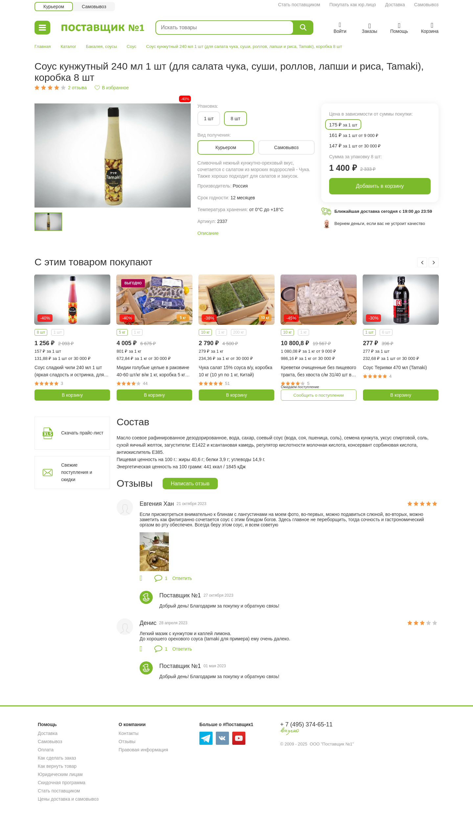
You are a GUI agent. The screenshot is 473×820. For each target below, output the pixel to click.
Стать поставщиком (299, 4)
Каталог (68, 46)
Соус (131, 46)
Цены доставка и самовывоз (68, 799)
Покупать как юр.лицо (352, 4)
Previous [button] (422, 262)
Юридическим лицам (60, 774)
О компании (132, 724)
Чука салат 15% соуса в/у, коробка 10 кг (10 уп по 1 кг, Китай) (235, 371)
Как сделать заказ (57, 758)
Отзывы (127, 741)
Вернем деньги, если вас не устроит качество (379, 223)
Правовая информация (143, 749)
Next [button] (434, 262)
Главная (42, 46)
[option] (112, 155)
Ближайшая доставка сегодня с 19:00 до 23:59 (383, 211)
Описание (207, 233)
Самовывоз (426, 4)
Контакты (128, 733)
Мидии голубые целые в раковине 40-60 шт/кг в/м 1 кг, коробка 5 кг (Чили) (153, 371)
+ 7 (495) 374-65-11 (306, 724)
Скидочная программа (61, 782)
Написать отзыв (190, 483)
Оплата (46, 749)
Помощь (47, 724)
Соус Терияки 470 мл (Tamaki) (395, 367)
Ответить (182, 578)
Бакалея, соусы (101, 46)
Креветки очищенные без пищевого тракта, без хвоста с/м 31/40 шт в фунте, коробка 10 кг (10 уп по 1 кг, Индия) (318, 371)
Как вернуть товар (57, 766)
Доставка (395, 4)
